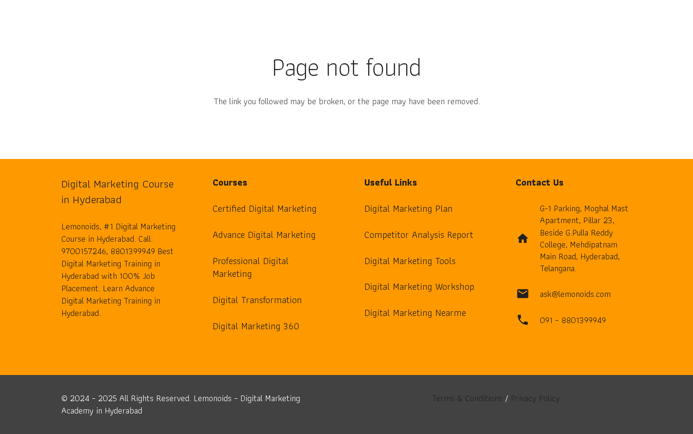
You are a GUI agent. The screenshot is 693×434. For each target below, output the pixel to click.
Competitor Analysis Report (418, 234)
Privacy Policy (535, 398)
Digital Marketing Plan (408, 208)
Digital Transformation (257, 299)
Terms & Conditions (467, 398)
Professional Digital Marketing (251, 267)
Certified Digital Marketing (265, 208)
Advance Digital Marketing (264, 234)
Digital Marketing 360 (256, 326)
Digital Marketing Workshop (419, 286)
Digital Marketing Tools (410, 260)
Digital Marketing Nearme (415, 312)
